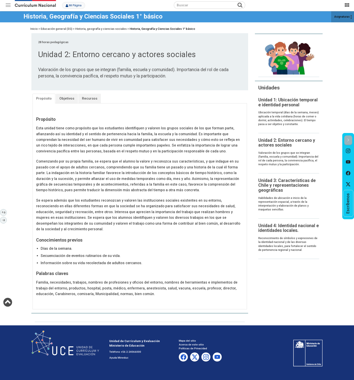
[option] (348, 150)
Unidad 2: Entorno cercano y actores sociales (286, 143)
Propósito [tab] (44, 98)
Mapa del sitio (187, 340)
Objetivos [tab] (66, 98)
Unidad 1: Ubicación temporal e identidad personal (288, 102)
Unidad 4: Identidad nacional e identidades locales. (288, 228)
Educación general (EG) (56, 28)
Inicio (34, 28)
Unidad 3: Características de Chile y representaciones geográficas (287, 185)
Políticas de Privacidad (193, 348)
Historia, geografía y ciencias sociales (101, 28)
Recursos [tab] (89, 98)
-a (4, 219)
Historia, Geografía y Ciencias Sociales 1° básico (93, 16)
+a (4, 212)
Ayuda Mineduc (118, 357)
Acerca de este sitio (191, 344)
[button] (348, 140)
